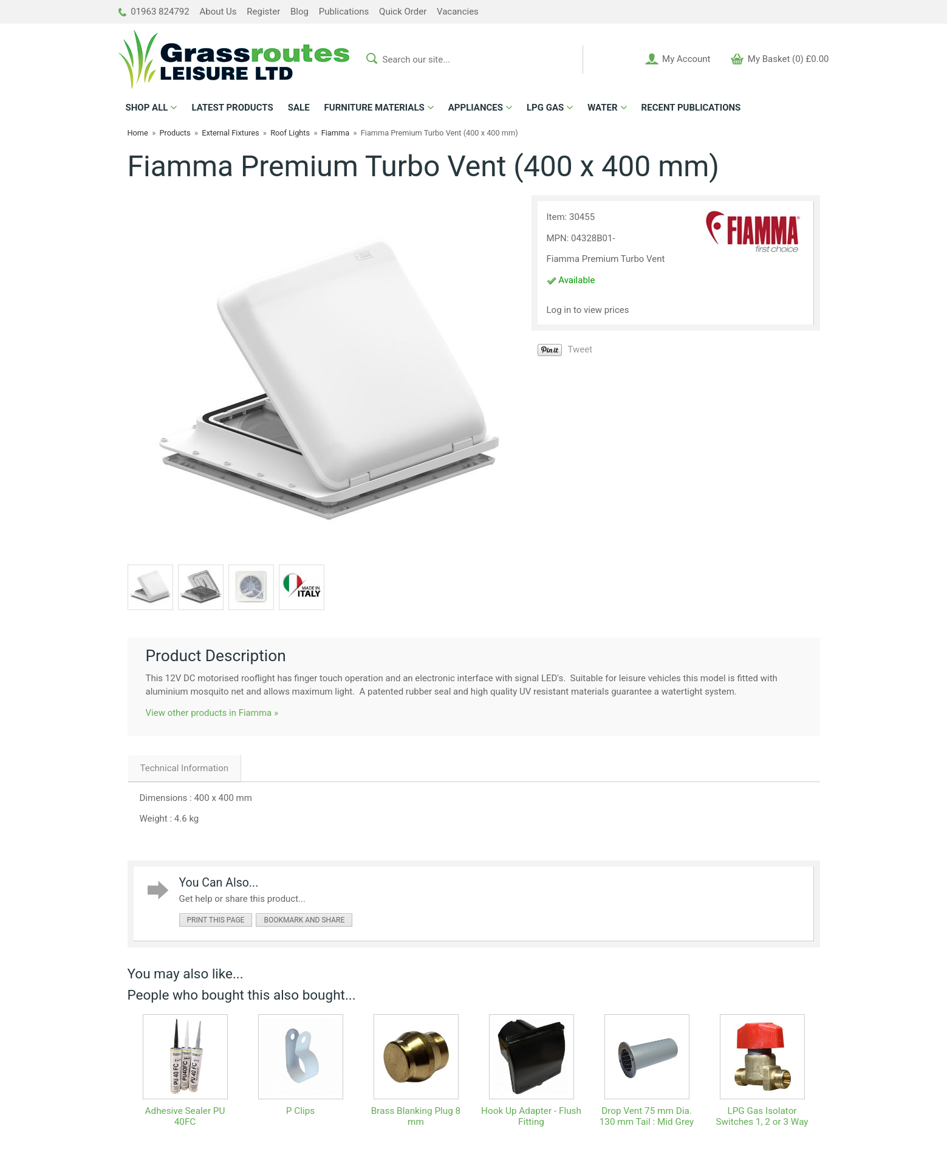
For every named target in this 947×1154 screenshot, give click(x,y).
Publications (344, 11)
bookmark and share (304, 920)
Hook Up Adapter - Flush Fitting (531, 1116)
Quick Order (402, 11)
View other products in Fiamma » (212, 712)
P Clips (300, 1110)
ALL (147, 107)
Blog (299, 11)
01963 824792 (154, 11)
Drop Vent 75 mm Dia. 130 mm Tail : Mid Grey (647, 1116)
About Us (217, 11)
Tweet (580, 349)
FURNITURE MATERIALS (374, 107)
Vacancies (458, 11)
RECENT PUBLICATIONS (691, 107)
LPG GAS (545, 107)
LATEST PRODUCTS (232, 107)
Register (263, 11)
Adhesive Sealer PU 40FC (185, 1116)
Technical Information (184, 768)
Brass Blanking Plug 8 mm (415, 1116)
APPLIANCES (475, 107)
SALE (299, 107)
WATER (602, 107)
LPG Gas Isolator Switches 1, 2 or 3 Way (762, 1116)
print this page (216, 920)
